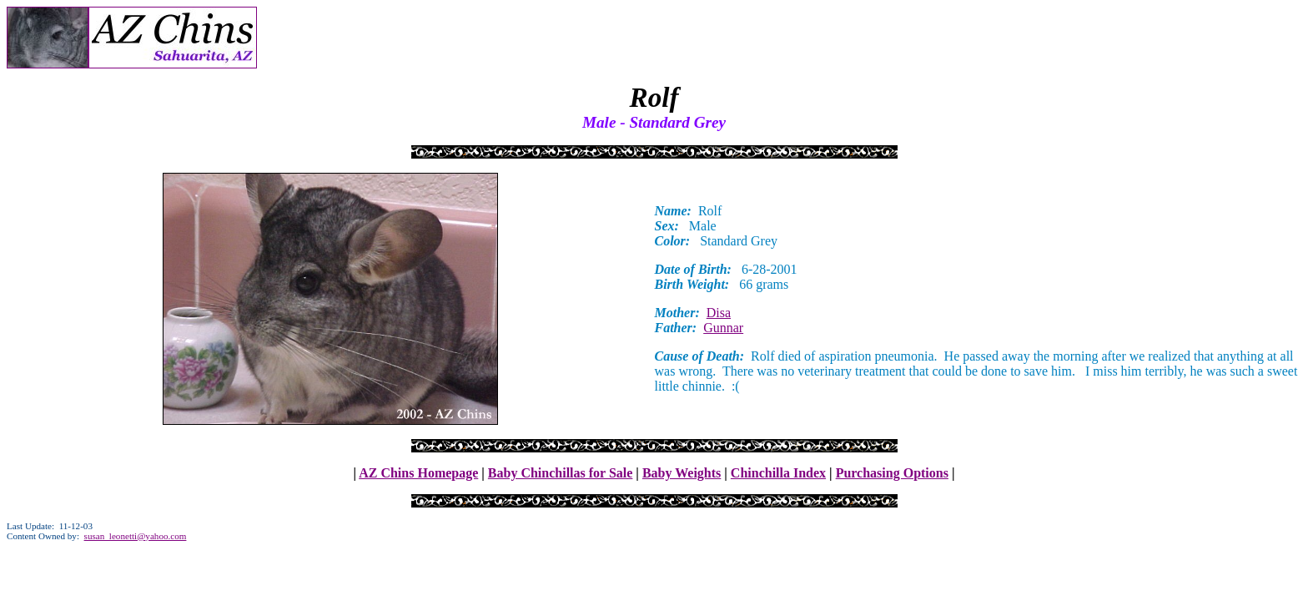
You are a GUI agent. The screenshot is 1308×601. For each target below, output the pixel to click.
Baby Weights (681, 473)
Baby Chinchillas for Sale (560, 473)
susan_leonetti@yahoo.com (135, 536)
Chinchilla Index (778, 473)
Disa (719, 313)
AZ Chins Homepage (418, 473)
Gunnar (723, 328)
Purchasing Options (892, 473)
